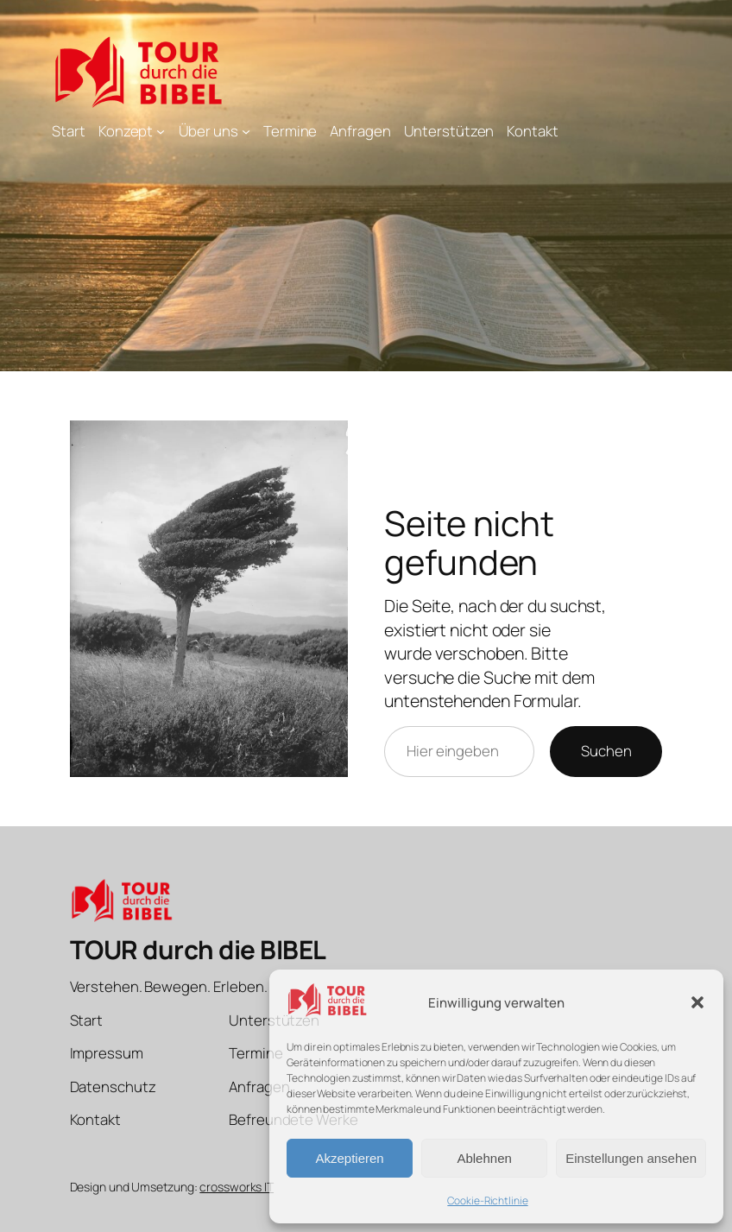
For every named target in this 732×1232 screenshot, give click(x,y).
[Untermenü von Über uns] (246, 131)
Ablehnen (484, 1158)
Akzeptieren (349, 1158)
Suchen (606, 751)
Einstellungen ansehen (631, 1158)
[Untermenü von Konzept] (160, 131)
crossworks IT (236, 1186)
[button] (697, 1002)
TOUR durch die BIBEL (198, 949)
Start (68, 131)
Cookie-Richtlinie (487, 1200)
